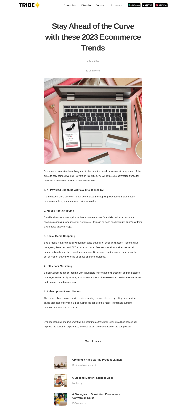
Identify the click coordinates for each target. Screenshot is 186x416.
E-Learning (86, 5)
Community (101, 5)
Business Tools (70, 5)
